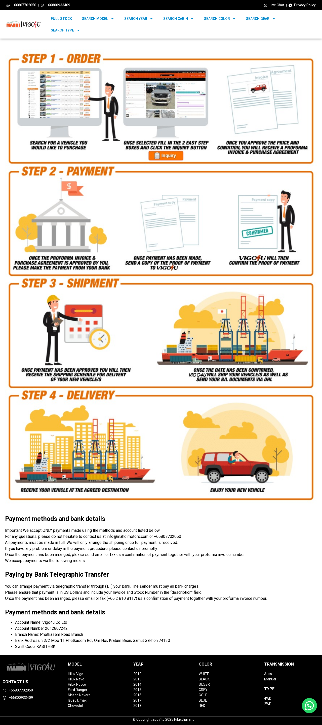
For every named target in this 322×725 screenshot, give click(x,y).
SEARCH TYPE (65, 30)
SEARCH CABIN (178, 18)
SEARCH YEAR (138, 18)
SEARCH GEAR (260, 18)
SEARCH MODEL (98, 18)
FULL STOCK (61, 19)
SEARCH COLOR (220, 18)
